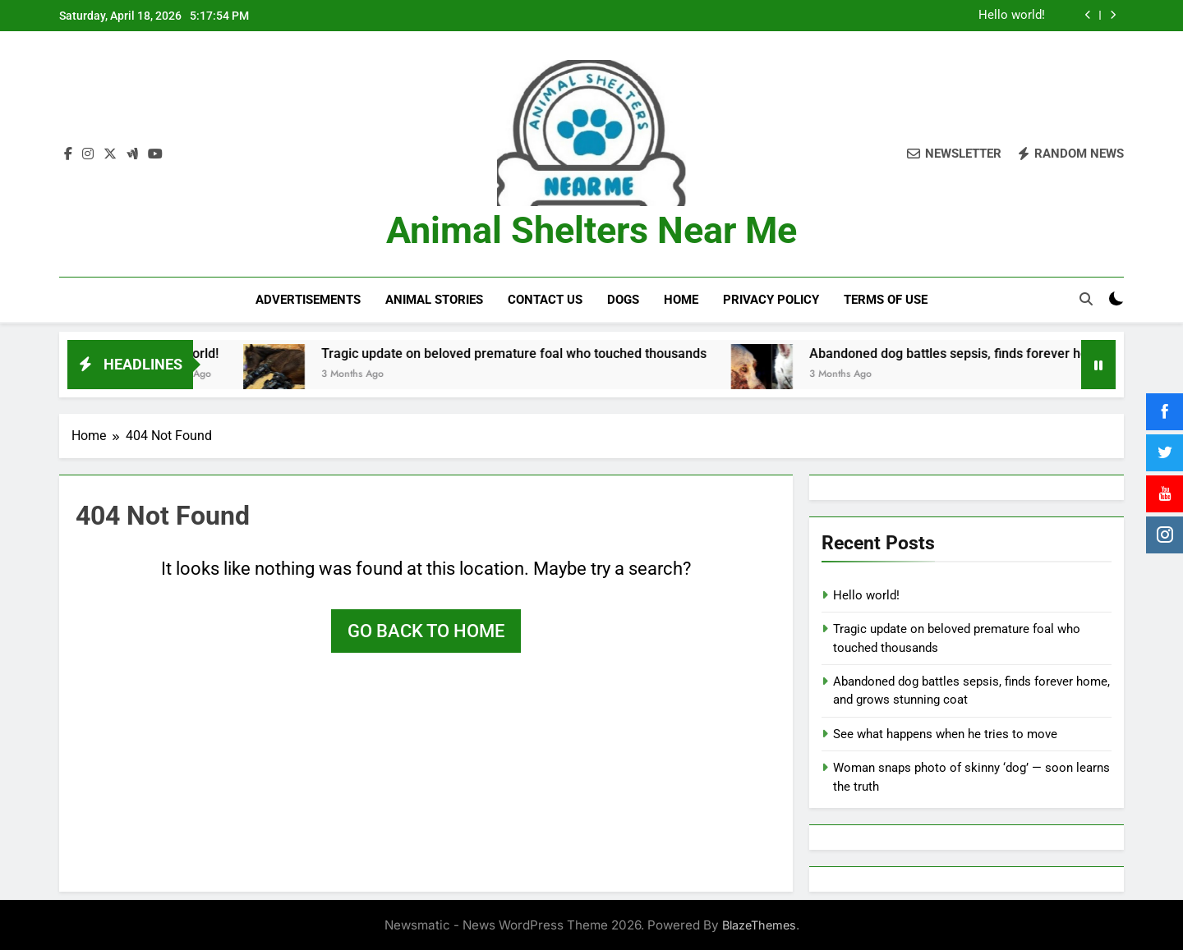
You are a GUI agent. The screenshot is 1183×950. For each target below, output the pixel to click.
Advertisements (308, 299)
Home (681, 299)
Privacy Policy (771, 299)
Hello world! (1011, 15)
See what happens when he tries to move (945, 732)
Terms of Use (886, 299)
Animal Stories (434, 299)
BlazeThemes (759, 924)
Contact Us (545, 299)
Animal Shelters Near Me (591, 230)
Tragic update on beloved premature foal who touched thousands (546, 352)
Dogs (623, 299)
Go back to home (426, 629)
